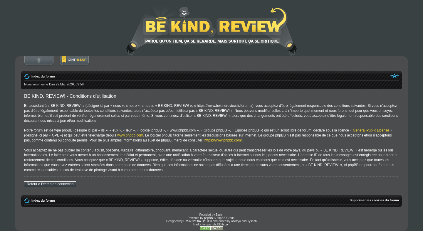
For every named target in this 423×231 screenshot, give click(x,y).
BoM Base (74, 63)
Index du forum (43, 76)
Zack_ (220, 214)
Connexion (38, 63)
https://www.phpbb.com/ (223, 140)
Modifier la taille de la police (394, 75)
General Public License (371, 130)
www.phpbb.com (130, 135)
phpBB (208, 218)
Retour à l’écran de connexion (50, 184)
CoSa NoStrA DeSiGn (197, 221)
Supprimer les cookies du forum (374, 200)
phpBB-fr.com (221, 224)
